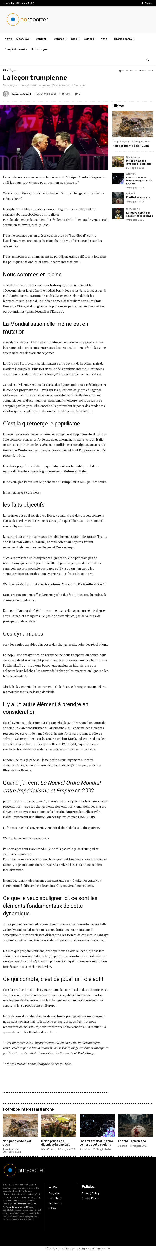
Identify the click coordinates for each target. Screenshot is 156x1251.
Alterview (131, 174)
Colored (130, 193)
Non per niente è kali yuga (130, 146)
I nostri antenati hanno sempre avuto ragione (139, 180)
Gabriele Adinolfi (21, 94)
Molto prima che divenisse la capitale (139, 162)
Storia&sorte (133, 157)
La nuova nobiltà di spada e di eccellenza (139, 214)
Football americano (138, 197)
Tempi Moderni (120, 142)
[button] (148, 60)
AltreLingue (9, 70)
